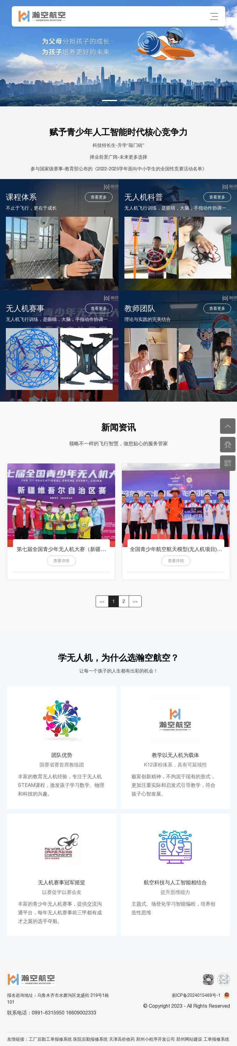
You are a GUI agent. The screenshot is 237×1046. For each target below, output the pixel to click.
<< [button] (102, 601)
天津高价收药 (122, 1039)
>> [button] (135, 601)
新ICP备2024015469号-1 (196, 995)
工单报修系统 (216, 1039)
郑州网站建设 (189, 1039)
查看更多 (99, 197)
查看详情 (61, 560)
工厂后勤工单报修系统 (50, 1039)
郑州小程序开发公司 (155, 1039)
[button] (109, 100)
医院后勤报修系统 (90, 1039)
